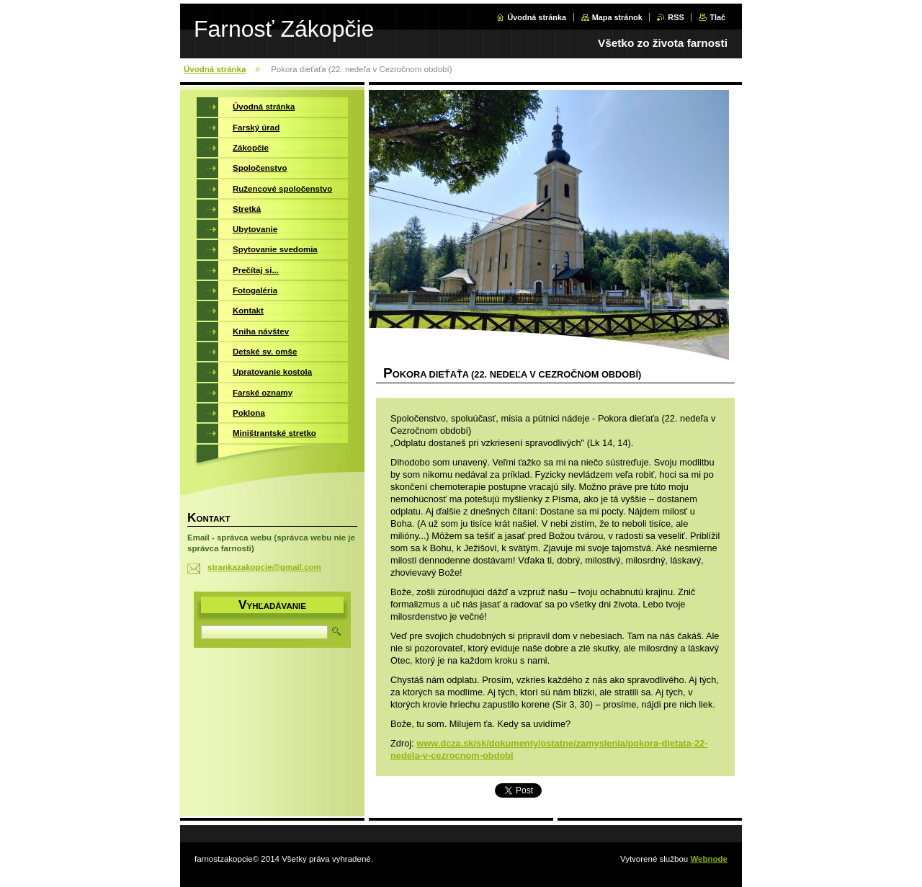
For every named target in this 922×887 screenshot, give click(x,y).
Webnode (709, 859)
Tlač (717, 17)
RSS (676, 17)
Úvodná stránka (536, 17)
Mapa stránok (617, 17)
